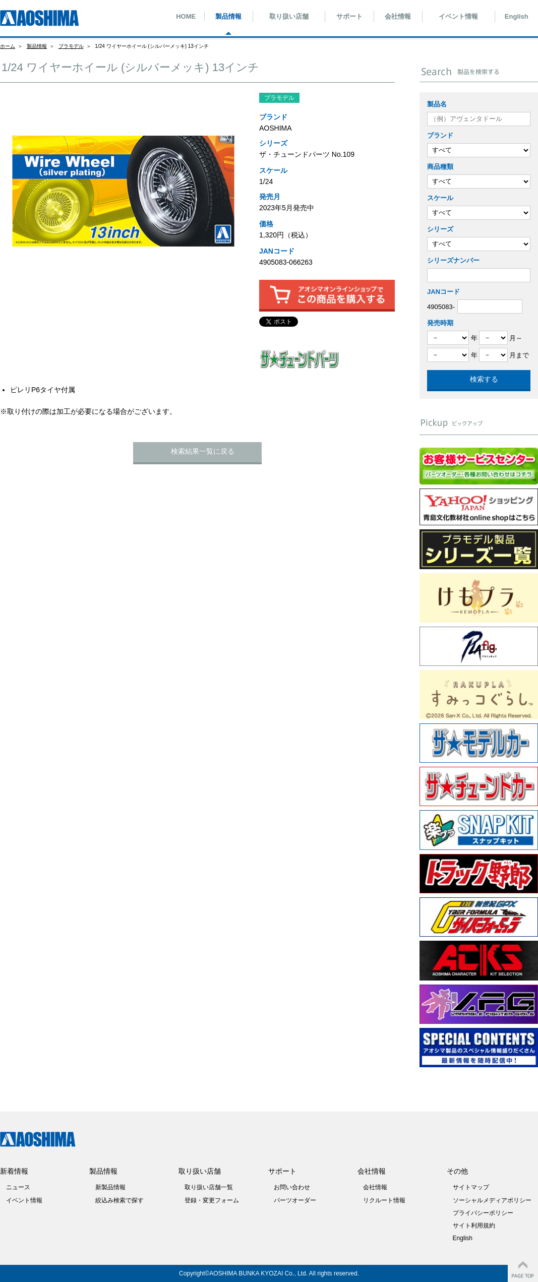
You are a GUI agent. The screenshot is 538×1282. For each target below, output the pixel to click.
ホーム (7, 46)
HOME (186, 16)
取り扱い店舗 (289, 16)
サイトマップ (471, 1187)
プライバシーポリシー (483, 1212)
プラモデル (71, 46)
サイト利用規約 (474, 1225)
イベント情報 (458, 16)
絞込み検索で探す (119, 1200)
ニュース (18, 1187)
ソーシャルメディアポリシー (492, 1200)
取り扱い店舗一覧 (209, 1187)
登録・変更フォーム (212, 1200)
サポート (349, 16)
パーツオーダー (295, 1200)
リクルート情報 (384, 1200)
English (516, 16)
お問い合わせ (292, 1187)
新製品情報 (110, 1187)
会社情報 (398, 16)
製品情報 (228, 16)
